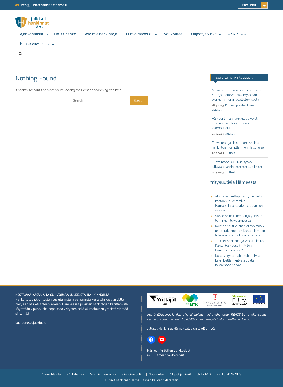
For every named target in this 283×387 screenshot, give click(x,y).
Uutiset (216, 109)
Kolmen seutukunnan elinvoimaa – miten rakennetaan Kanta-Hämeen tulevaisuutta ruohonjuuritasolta (240, 230)
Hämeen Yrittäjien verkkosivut (168, 350)
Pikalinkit (249, 5)
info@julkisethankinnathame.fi (43, 5)
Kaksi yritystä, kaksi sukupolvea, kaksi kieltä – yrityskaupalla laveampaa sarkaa (238, 260)
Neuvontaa (173, 34)
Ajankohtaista (31, 34)
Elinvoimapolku (139, 34)
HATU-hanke (65, 34)
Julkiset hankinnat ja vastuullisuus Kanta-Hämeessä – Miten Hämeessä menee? (239, 245)
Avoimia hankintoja (101, 34)
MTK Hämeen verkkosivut (165, 355)
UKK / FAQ (237, 34)
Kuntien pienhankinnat (240, 105)
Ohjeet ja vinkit (204, 34)
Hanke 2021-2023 (35, 44)
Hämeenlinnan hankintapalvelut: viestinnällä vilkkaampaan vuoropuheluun (235, 123)
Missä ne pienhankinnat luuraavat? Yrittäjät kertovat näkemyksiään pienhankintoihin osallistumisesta (236, 94)
